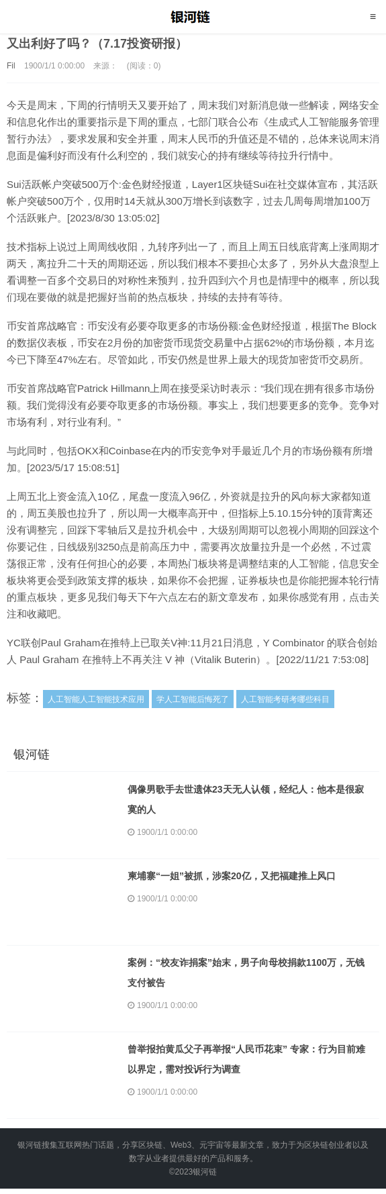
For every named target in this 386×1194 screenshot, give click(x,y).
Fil (11, 65)
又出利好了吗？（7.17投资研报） (97, 43)
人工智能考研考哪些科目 (285, 699)
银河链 (193, 17)
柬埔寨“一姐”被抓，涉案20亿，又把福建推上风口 (232, 875)
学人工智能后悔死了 (192, 699)
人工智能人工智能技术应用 (96, 699)
